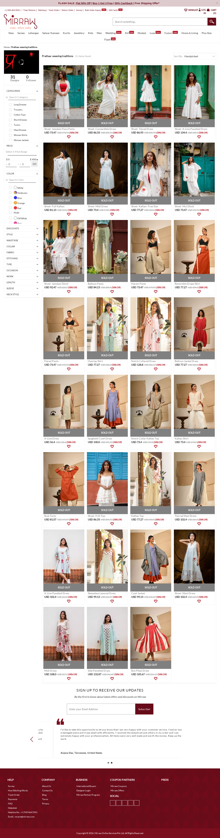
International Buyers (86, 786)
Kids (90, 33)
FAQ (10, 803)
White (18, 187)
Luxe (155, 33)
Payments (12, 799)
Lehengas (33, 33)
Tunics (17, 125)
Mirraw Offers (117, 790)
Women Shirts (20, 135)
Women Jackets (21, 140)
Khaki (16, 212)
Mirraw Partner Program (88, 794)
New (11, 33)
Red (17, 207)
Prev (32, 739)
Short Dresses (20, 119)
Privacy (45, 803)
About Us (46, 786)
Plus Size (206, 33)
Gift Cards (116, 10)
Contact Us (47, 790)
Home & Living (190, 33)
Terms (45, 799)
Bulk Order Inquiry (93, 10)
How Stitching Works (18, 790)
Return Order (67, 10)
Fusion (171, 33)
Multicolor (21, 192)
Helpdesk (12, 808)
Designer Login (83, 790)
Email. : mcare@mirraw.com (21, 816)
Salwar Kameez (50, 33)
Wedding (113, 33)
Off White (20, 218)
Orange (19, 202)
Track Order (53, 10)
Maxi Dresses (20, 130)
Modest (142, 33)
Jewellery (79, 33)
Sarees (21, 33)
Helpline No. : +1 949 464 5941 (22, 812)
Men (99, 33)
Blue (18, 197)
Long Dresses (20, 104)
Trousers (18, 109)
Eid (129, 33)
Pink (18, 223)
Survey (79, 10)
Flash (110, 39)
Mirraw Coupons (119, 786)
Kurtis (66, 33)
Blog (44, 794)
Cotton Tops (20, 114)
